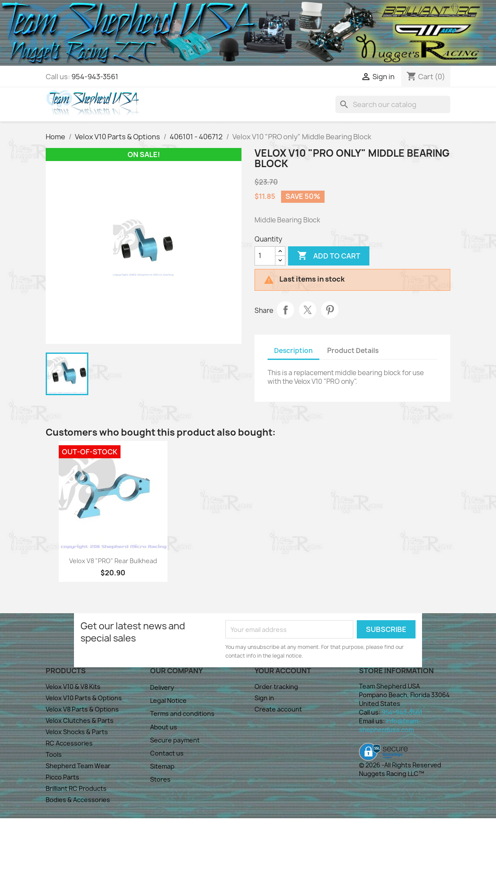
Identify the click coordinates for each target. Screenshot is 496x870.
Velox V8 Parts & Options (82, 709)
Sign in (264, 698)
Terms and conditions (182, 713)
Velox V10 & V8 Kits (73, 686)
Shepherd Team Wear (78, 766)
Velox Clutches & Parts (80, 720)
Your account (283, 670)
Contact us (167, 753)
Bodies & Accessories (78, 800)
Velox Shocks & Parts (77, 732)
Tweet (307, 310)
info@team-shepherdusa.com (390, 725)
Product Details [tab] (353, 350)
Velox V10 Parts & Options (84, 698)
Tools (54, 754)
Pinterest (329, 310)
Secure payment (175, 740)
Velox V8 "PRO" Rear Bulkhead (113, 561)
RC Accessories (69, 743)
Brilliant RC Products (76, 788)
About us (163, 727)
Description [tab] (293, 350)
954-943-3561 (94, 76)
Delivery (162, 687)
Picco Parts (62, 777)
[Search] (392, 104)
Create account (278, 709)
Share (285, 310)
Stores (160, 779)
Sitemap (162, 766)
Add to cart (328, 256)
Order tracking (276, 686)
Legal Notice (168, 700)
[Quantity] (265, 255)
